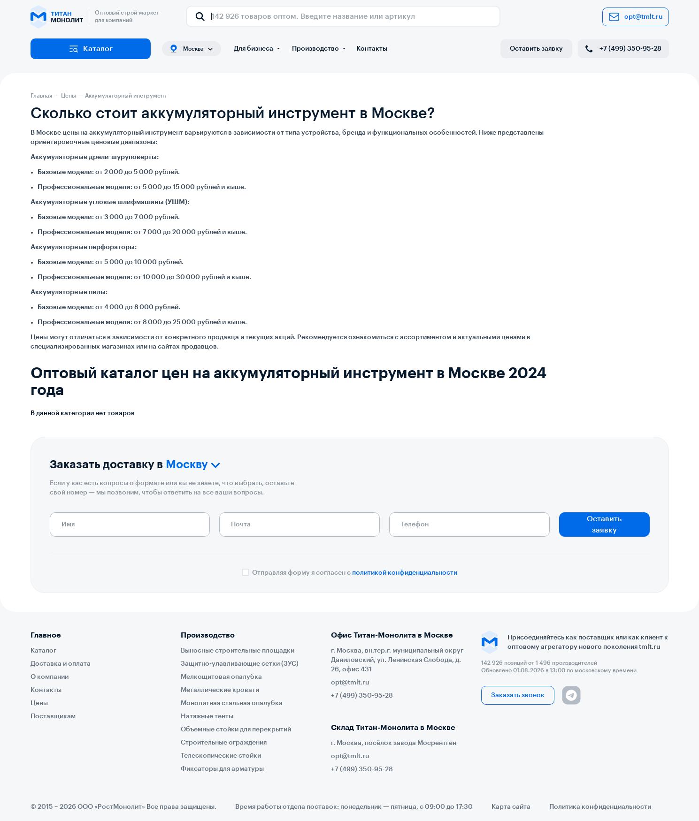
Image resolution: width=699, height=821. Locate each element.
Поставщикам (53, 716)
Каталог (90, 48)
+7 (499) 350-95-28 (622, 48)
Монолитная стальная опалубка (232, 703)
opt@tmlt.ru (635, 17)
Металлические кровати (220, 690)
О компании (50, 677)
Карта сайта (511, 807)
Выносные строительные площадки (237, 650)
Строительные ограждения (224, 742)
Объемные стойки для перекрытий (236, 729)
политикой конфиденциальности (404, 573)
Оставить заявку (536, 49)
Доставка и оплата (61, 664)
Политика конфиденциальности (600, 807)
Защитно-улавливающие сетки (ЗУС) (240, 664)
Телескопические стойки (221, 756)
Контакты (371, 49)
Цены (39, 703)
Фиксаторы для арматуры (222, 769)
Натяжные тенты (207, 716)
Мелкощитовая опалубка (221, 677)
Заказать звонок (518, 695)
